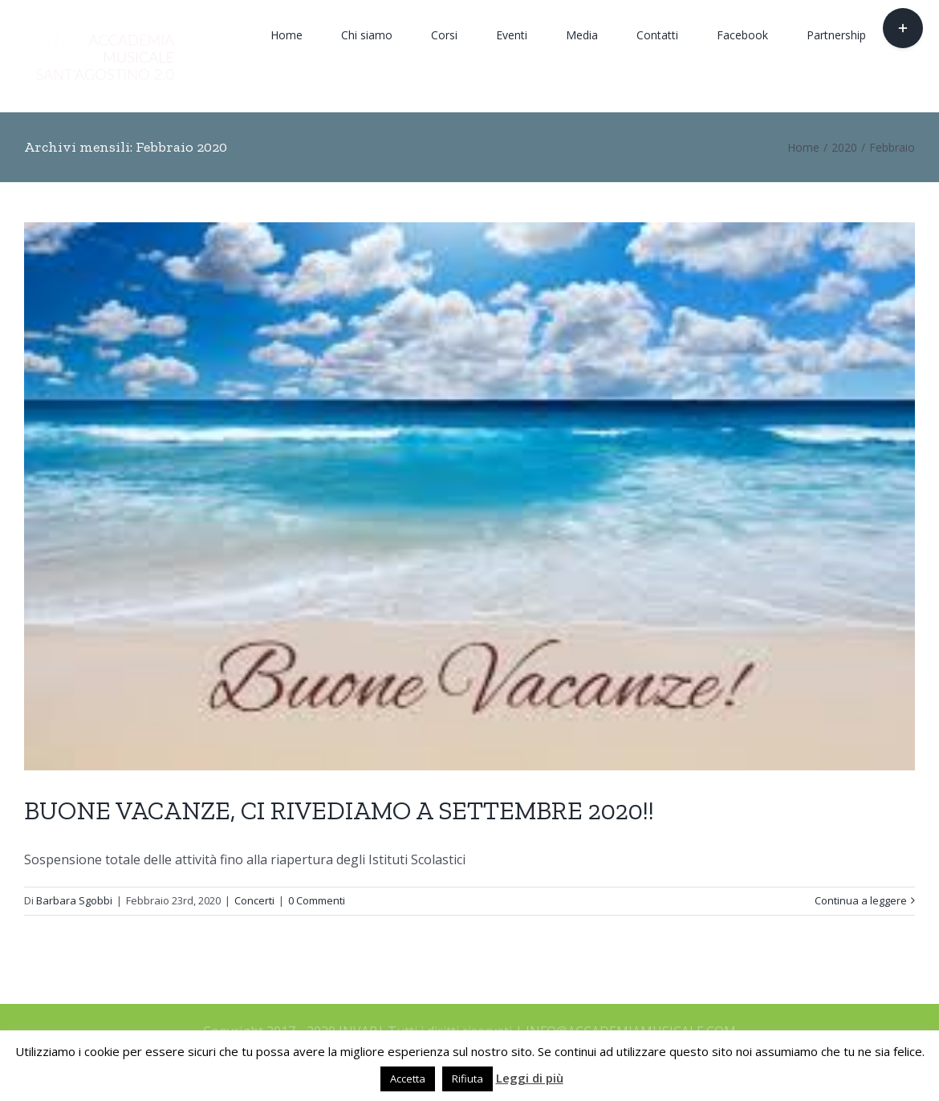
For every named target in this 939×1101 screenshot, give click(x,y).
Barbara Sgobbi (74, 900)
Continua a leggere (861, 900)
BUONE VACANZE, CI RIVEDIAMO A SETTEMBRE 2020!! (339, 810)
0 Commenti (316, 900)
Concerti (254, 900)
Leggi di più (529, 1078)
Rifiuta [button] (467, 1078)
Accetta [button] (407, 1078)
